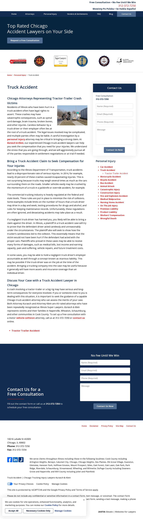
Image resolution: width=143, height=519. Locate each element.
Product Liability (108, 212)
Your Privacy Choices (20, 484)
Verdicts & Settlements (77, 14)
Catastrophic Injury (110, 189)
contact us (79, 317)
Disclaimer (94, 426)
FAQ (99, 14)
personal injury (16, 139)
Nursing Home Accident (112, 202)
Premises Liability (109, 208)
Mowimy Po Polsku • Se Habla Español (114, 8)
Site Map (119, 426)
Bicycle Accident (108, 179)
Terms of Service (84, 489)
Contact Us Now (114, 150)
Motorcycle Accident (110, 176)
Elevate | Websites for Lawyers (117, 511)
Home (14, 14)
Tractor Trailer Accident (26, 330)
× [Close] (84, 499)
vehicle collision (25, 317)
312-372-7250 (127, 5)
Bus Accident (106, 183)
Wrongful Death (108, 218)
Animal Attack (107, 186)
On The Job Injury (108, 205)
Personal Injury (50, 14)
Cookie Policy (42, 484)
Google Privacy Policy (61, 489)
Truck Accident (107, 170)
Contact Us (126, 14)
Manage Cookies (59, 484)
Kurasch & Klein (15, 142)
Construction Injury (110, 192)
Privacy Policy (107, 426)
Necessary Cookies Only (38, 510)
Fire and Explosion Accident (114, 196)
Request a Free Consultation (25, 40)
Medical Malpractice (110, 199)
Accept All (13, 510)
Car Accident (106, 167)
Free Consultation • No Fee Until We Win (112, 2)
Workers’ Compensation (112, 215)
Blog (111, 14)
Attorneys (29, 14)
